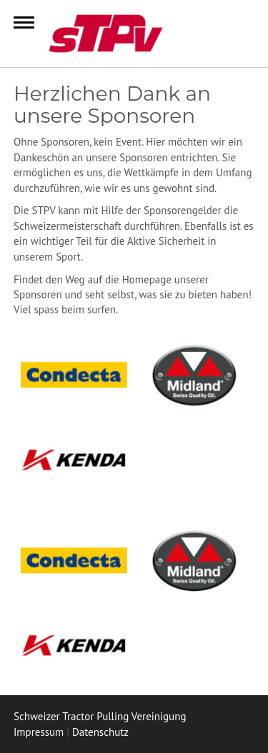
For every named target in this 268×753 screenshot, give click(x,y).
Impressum (39, 732)
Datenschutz (100, 732)
